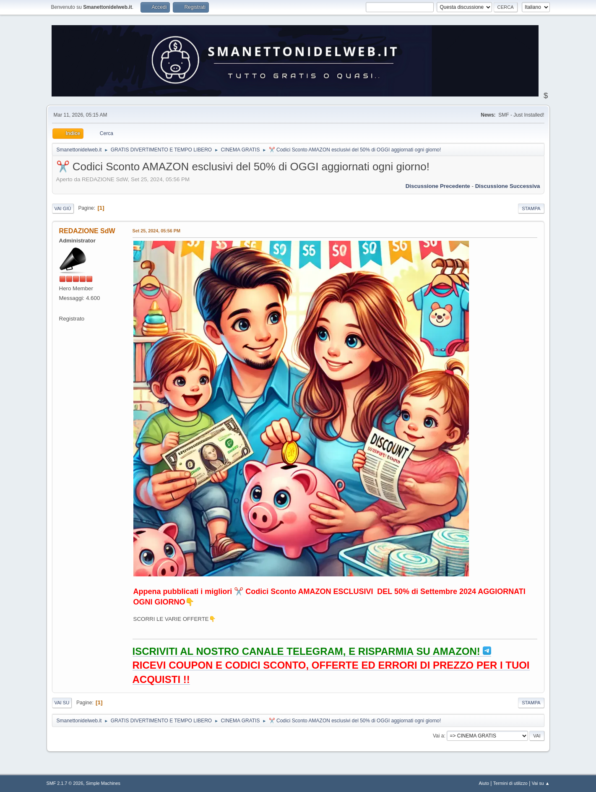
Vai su (62, 702)
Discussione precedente (438, 186)
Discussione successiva (507, 186)
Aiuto (484, 783)
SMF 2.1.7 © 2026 (65, 783)
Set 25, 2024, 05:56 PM (156, 230)
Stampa (531, 208)
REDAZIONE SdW (87, 230)
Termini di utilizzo (510, 783)
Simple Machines (103, 783)
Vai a (438, 736)
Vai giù (63, 208)
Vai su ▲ (541, 783)
